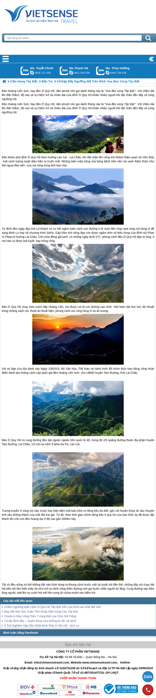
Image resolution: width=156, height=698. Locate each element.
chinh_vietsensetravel (32, 73)
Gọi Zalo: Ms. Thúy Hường (100, 70)
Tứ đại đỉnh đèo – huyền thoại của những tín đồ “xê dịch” (40, 621)
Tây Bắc (129, 104)
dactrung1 (107, 73)
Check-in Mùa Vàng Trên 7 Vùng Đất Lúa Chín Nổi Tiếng (40, 616)
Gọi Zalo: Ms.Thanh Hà (64, 70)
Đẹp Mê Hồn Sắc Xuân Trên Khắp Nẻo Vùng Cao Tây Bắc (41, 611)
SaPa (50, 232)
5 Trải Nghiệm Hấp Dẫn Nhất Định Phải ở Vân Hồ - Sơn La (41, 625)
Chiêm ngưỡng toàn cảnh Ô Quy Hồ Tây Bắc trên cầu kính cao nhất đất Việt (52, 607)
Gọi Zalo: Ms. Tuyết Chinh (24, 70)
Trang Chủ (51, 13)
